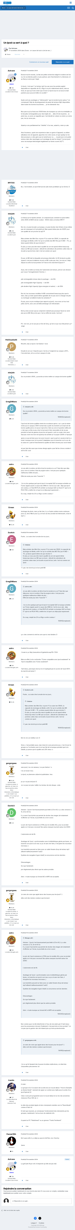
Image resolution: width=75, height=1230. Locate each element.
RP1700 (11, 183)
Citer (27, 147)
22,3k (11, 524)
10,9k (11, 357)
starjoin (11, 214)
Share (7, 54)
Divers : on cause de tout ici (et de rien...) (38, 50)
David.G (11, 806)
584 (12, 481)
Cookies (41, 1223)
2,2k (11, 419)
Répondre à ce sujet (63, 62)
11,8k (11, 200)
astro (11, 464)
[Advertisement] (24, 25)
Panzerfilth (11, 1134)
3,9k (11, 231)
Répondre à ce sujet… (20, 1201)
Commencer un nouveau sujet (39, 62)
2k (11, 1151)
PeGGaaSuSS (11, 340)
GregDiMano (11, 402)
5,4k (11, 823)
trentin (11, 1080)
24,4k (11, 780)
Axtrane (14, 48)
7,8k (12, 88)
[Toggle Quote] (24, 407)
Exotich (11, 533)
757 (12, 1097)
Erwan (11, 507)
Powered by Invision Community (37, 1227)
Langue (34, 1223)
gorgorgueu (11, 763)
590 (12, 550)
